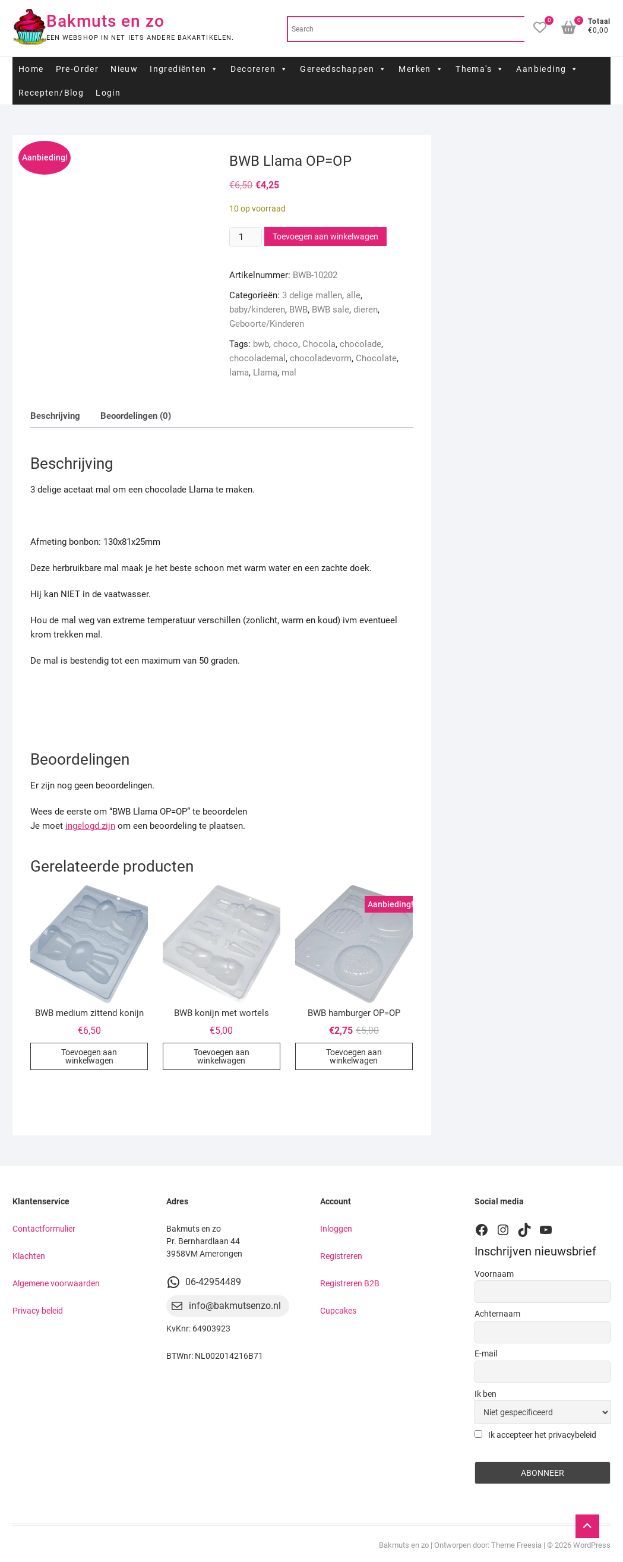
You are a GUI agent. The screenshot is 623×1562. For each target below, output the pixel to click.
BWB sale (330, 309)
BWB (298, 309)
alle (353, 295)
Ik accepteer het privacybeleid (535, 1435)
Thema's (480, 69)
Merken (421, 69)
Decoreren (259, 69)
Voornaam (494, 1274)
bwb (261, 344)
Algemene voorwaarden (56, 1283)
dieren (365, 309)
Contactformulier (43, 1228)
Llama (265, 372)
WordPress (592, 1545)
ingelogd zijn (90, 826)
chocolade (360, 344)
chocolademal (257, 358)
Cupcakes (338, 1310)
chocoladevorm (321, 358)
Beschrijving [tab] (55, 416)
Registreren (341, 1256)
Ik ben (485, 1394)
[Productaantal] (245, 237)
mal (289, 372)
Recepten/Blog (51, 92)
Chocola (319, 344)
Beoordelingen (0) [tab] (135, 416)
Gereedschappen (343, 69)
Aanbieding (547, 69)
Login (108, 92)
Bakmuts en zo (105, 21)
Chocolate (376, 358)
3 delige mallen (312, 295)
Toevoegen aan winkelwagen (325, 236)
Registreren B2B (350, 1283)
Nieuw (124, 69)
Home (31, 69)
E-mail (486, 1353)
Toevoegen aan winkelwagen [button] (89, 1056)
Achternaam (497, 1313)
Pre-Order (77, 69)
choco (285, 344)
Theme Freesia (516, 1545)
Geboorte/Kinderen (266, 323)
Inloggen (336, 1228)
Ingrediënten (184, 69)
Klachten (28, 1256)
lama (239, 372)
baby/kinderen (257, 309)
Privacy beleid (37, 1310)
